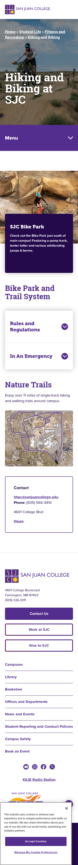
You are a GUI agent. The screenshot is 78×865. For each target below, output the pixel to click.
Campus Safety (18, 739)
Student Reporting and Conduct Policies (39, 726)
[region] (36, 833)
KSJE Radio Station (39, 779)
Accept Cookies (35, 841)
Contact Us (39, 613)
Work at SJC (39, 629)
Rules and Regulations (39, 327)
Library (11, 677)
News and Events (20, 714)
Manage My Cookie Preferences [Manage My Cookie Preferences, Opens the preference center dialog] (35, 852)
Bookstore (13, 689)
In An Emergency (39, 356)
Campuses (14, 664)
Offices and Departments (26, 701)
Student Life (30, 31)
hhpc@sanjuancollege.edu (36, 497)
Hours (19, 521)
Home (10, 31)
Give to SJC (39, 645)
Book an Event (17, 751)
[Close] (66, 808)
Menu (11, 138)
